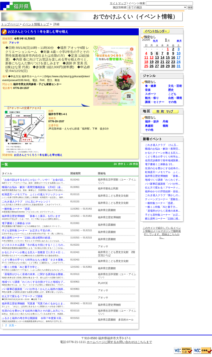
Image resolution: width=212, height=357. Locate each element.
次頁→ (13, 325)
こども (172, 94)
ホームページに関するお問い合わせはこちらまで (119, 342)
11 (146, 58)
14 (162, 58)
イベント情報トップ (35, 24)
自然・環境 (175, 98)
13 (157, 58)
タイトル (7, 173)
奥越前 (149, 125)
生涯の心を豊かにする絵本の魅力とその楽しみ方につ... (33, 310)
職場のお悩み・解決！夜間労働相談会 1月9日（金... (32, 187)
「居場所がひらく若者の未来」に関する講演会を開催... (33, 274)
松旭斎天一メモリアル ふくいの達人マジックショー (32, 194)
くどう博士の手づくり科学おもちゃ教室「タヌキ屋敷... (33, 259)
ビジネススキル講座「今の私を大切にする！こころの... (33, 244)
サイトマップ (118, 3)
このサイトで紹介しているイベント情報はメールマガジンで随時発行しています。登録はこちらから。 (162, 232)
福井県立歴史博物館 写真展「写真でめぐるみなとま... (33, 303)
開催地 (102, 173)
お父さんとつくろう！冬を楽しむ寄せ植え (38, 154)
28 (162, 66)
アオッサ (14, 42)
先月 (155, 40)
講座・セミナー (154, 102)
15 (168, 58)
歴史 (171, 89)
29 (168, 66)
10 (179, 53)
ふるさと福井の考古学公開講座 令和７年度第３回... (32, 318)
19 (152, 62)
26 (152, 66)
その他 (172, 102)
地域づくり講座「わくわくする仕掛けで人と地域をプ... (33, 281)
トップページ (10, 24)
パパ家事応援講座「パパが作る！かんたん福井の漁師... (33, 289)
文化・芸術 (175, 85)
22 (168, 62)
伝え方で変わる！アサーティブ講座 (22, 296)
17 (179, 58)
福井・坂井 (152, 121)
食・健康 (150, 85)
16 (173, 58)
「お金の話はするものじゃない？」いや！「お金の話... (33, 179)
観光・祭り (152, 98)
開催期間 (75, 173)
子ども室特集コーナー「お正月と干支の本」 (27, 230)
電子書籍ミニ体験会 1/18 (16, 223)
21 (162, 62)
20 (157, 62)
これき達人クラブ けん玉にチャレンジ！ (26, 201)
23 (173, 62)
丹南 (165, 121)
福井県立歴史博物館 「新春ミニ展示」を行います (31, 216)
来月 (179, 40)
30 (173, 66)
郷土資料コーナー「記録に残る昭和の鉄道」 (27, 237)
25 (146, 66)
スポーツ (150, 94)
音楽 (148, 89)
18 (146, 62)
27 (157, 66)
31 (179, 66)
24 (179, 62)
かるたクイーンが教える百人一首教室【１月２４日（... (33, 252)
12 (152, 58)
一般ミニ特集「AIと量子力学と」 (21, 267)
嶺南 (165, 125)
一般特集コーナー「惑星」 (17, 208)
